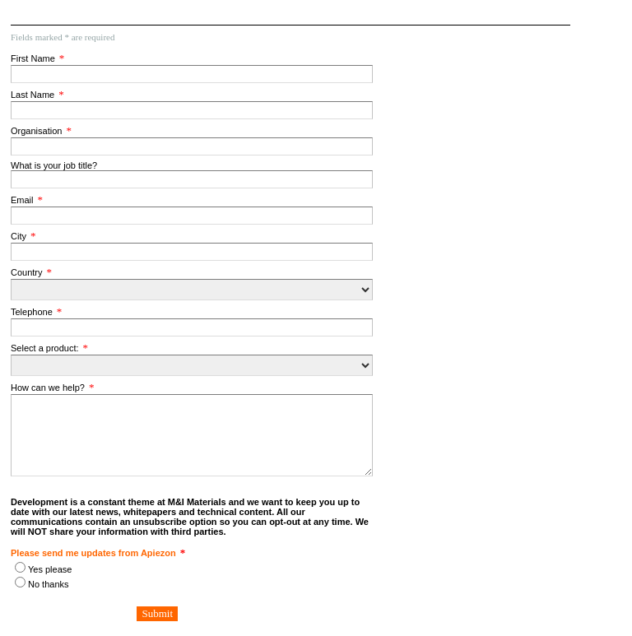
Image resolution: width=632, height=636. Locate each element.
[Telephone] (192, 327)
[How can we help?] (192, 435)
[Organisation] (192, 146)
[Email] (192, 216)
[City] (192, 252)
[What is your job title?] (192, 179)
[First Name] (192, 74)
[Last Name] (192, 110)
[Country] (192, 289)
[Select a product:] (192, 365)
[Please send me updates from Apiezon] (20, 567)
